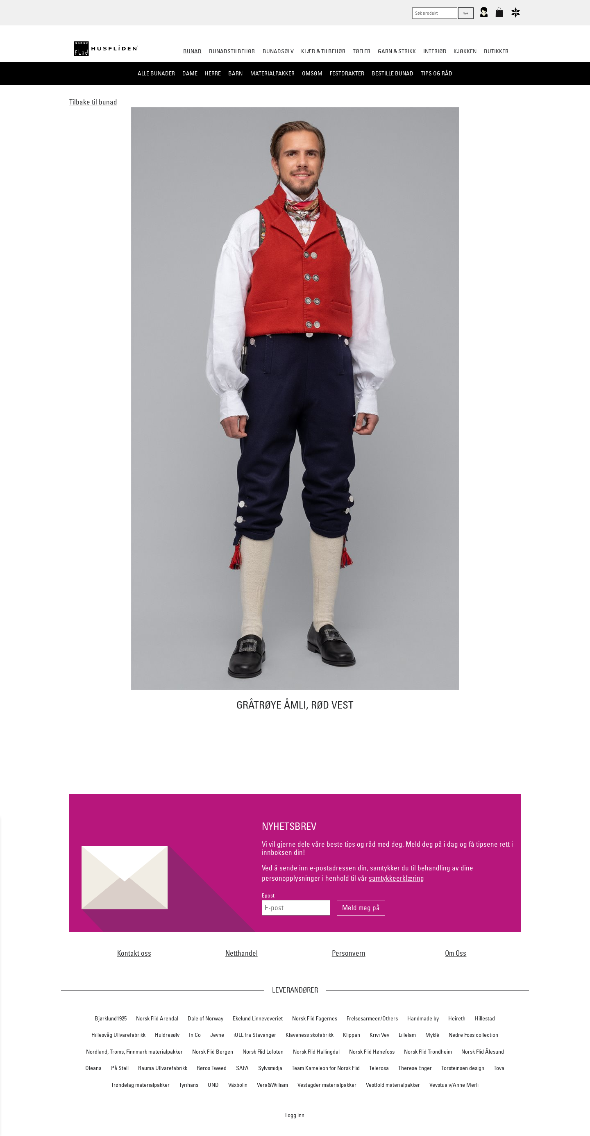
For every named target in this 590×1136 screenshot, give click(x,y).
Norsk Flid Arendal (157, 1018)
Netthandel (241, 953)
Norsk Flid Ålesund (482, 1051)
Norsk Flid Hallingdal (316, 1051)
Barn (235, 73)
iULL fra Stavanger (255, 1034)
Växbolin (237, 1084)
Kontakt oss (134, 953)
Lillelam (407, 1034)
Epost (268, 896)
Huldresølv (167, 1034)
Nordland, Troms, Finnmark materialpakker (134, 1051)
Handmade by (423, 1018)
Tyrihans (188, 1084)
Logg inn (294, 1114)
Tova (499, 1068)
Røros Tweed (212, 1068)
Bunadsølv (278, 51)
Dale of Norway (205, 1018)
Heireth (456, 1018)
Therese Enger (415, 1068)
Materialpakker (272, 73)
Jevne (217, 1034)
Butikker (496, 51)
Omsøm (312, 73)
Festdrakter (347, 73)
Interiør (434, 51)
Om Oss (455, 953)
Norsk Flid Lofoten (263, 1051)
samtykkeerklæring (396, 878)
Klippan (351, 1034)
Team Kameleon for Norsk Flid (326, 1068)
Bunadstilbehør (232, 51)
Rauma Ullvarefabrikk (162, 1068)
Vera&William (272, 1084)
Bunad (192, 51)
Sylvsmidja (270, 1068)
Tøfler (361, 51)
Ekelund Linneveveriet (258, 1018)
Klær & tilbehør (323, 51)
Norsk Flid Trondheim (428, 1051)
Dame (189, 73)
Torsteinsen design (462, 1068)
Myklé (432, 1034)
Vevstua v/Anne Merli (454, 1084)
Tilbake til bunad (93, 102)
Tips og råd (436, 73)
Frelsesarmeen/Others (372, 1018)
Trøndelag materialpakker (140, 1084)
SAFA (242, 1068)
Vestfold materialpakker (393, 1084)
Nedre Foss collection (473, 1034)
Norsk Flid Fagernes (314, 1018)
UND (213, 1084)
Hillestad (485, 1018)
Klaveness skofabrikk (310, 1034)
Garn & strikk (397, 51)
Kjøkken (465, 51)
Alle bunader (156, 73)
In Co (195, 1034)
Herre (213, 73)
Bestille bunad (392, 73)
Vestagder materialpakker (326, 1084)
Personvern (348, 953)
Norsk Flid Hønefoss (372, 1051)
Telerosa (379, 1068)
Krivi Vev (379, 1034)
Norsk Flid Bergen (212, 1051)
